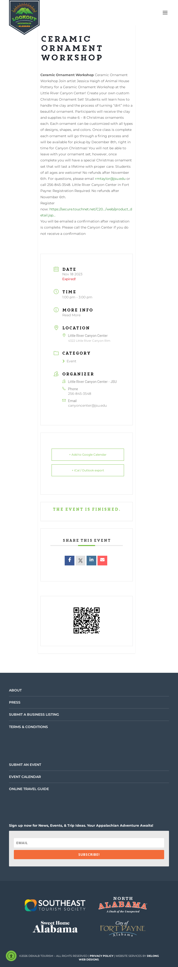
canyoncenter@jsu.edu (87, 405)
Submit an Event (25, 764)
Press (14, 702)
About (15, 690)
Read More (71, 315)
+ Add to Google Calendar (88, 454)
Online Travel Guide (29, 789)
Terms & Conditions (28, 727)
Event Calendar (25, 777)
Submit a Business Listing (34, 714)
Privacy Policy (101, 956)
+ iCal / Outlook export (88, 470)
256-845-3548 (79, 393)
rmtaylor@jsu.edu (110, 178)
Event (69, 361)
